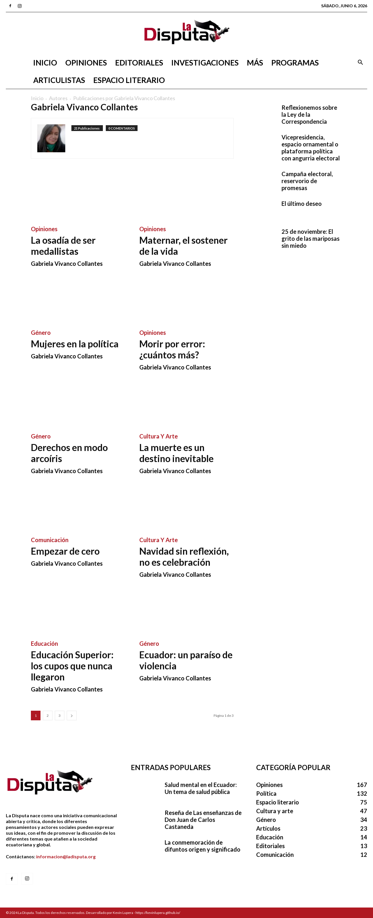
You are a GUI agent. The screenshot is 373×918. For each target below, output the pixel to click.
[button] (360, 63)
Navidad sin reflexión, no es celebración (184, 556)
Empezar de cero (65, 551)
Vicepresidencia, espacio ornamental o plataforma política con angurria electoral (310, 148)
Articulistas (59, 80)
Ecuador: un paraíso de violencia (186, 660)
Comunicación (49, 539)
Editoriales (139, 62)
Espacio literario (129, 80)
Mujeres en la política (75, 343)
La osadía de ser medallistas (63, 245)
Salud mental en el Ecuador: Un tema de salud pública (201, 788)
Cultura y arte (158, 436)
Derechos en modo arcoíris (69, 453)
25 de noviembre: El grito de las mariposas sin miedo (310, 238)
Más (255, 62)
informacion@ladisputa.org (66, 856)
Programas (295, 62)
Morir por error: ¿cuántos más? (172, 349)
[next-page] (72, 715)
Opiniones (86, 62)
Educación (44, 643)
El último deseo (301, 203)
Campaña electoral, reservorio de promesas (307, 180)
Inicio (45, 62)
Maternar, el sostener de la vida (183, 245)
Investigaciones (205, 62)
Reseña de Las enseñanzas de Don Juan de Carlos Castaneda (203, 819)
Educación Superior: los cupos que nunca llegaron (72, 665)
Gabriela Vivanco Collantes (67, 263)
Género (41, 332)
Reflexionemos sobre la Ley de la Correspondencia (309, 114)
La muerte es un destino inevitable (176, 453)
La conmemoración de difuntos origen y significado (202, 846)
